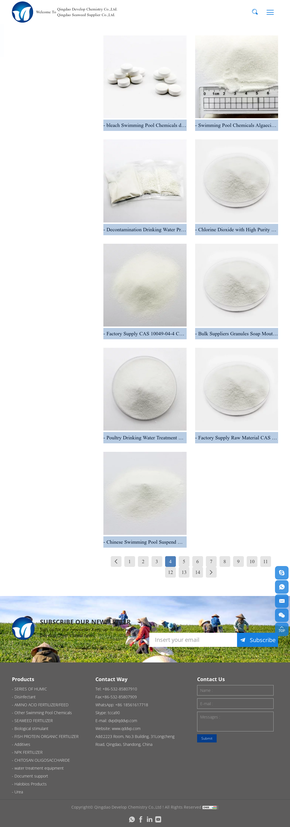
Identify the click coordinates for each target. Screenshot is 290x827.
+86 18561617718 (131, 704)
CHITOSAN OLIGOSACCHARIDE (52, 370)
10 (252, 561)
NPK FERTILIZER (46, 344)
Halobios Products (50, 448)
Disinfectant (42, 91)
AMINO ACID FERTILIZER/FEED (48, 191)
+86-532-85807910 (120, 689)
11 (265, 561)
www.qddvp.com (126, 728)
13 (184, 572)
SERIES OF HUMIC (49, 69)
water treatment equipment (47, 400)
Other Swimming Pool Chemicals (55, 221)
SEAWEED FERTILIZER (53, 248)
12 (170, 572)
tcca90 (114, 712)
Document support (51, 426)
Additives (38, 322)
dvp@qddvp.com (122, 720)
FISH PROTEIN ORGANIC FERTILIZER (58, 296)
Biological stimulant (52, 270)
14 (197, 572)
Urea (32, 471)
